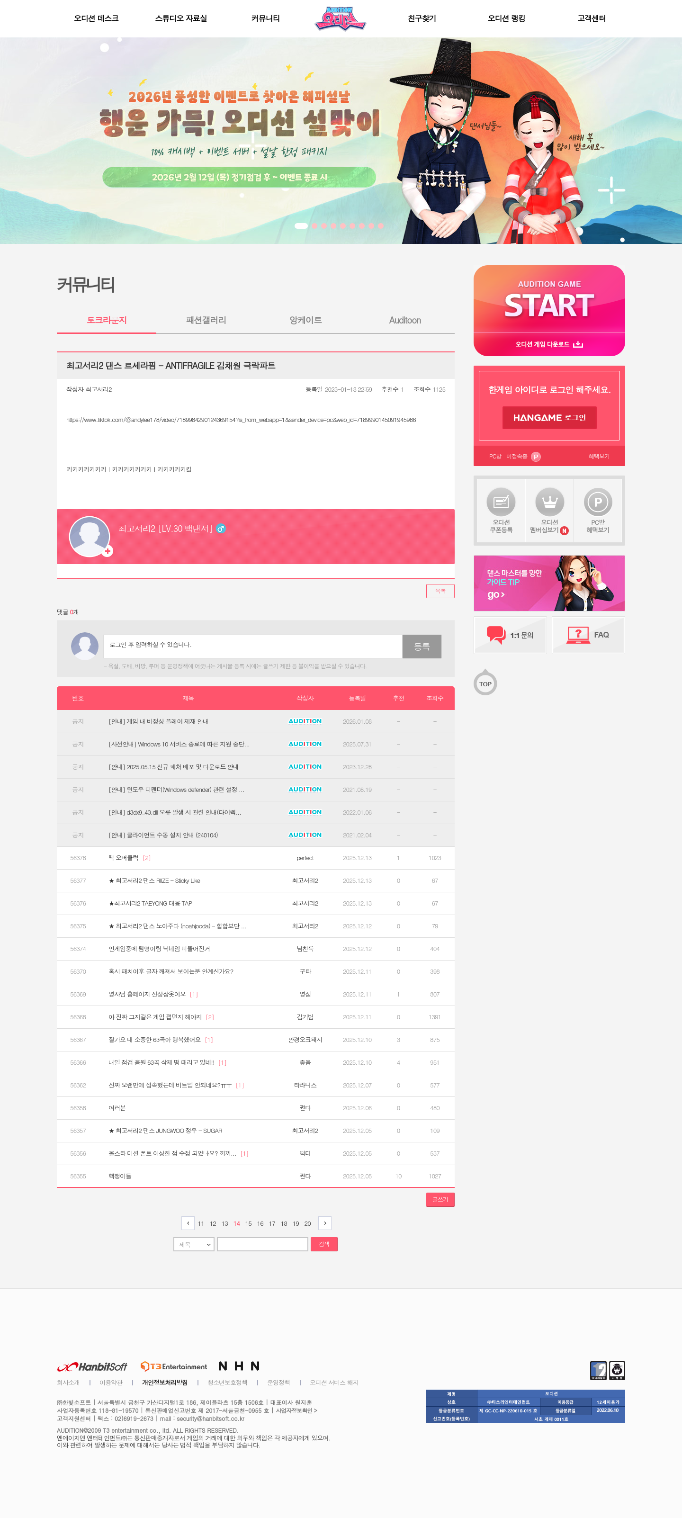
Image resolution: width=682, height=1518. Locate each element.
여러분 (117, 1108)
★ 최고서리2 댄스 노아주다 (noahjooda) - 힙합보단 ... (177, 926)
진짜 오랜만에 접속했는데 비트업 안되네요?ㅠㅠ (176, 1085)
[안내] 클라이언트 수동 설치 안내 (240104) (163, 835)
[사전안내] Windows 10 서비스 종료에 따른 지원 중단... (179, 744)
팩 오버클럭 (129, 858)
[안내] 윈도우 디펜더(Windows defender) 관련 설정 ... (176, 789)
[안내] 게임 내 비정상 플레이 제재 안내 (158, 721)
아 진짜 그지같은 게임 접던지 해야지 (161, 1017)
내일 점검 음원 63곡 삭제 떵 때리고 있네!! (167, 1062)
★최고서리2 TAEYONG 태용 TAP (150, 903)
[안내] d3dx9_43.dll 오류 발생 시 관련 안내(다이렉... (174, 812)
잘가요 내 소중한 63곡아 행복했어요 (160, 1039)
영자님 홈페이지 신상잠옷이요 (153, 994)
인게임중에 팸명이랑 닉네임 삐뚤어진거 (159, 948)
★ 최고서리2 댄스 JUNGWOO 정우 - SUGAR (165, 1130)
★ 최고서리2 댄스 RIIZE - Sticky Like (154, 880)
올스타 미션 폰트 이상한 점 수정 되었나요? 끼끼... (178, 1153)
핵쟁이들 (119, 1176)
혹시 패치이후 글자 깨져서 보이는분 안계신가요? (170, 971)
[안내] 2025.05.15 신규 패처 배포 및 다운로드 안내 (173, 767)
